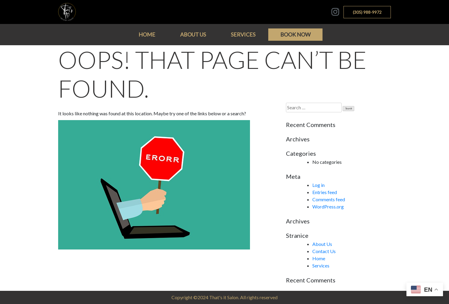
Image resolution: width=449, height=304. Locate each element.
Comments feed (328, 199)
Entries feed (324, 192)
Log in (318, 185)
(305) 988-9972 (367, 12)
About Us (193, 34)
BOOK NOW (295, 34)
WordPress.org (328, 206)
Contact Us (324, 251)
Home (146, 34)
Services (243, 34)
